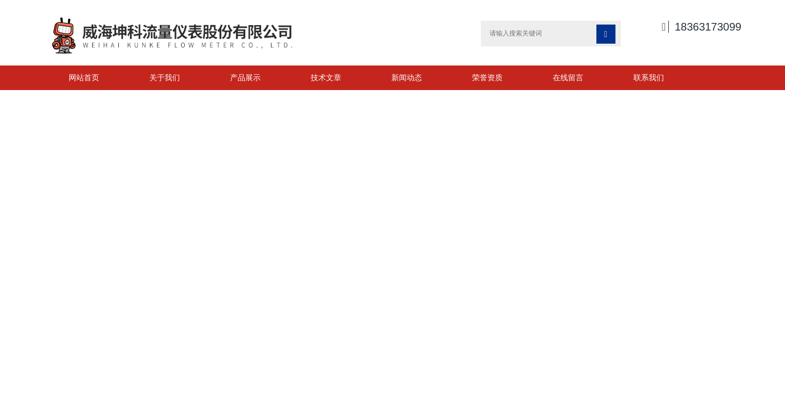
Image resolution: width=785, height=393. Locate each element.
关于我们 (164, 77)
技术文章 (326, 77)
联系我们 (648, 77)
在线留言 (568, 77)
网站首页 (84, 77)
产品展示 (245, 77)
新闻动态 (406, 77)
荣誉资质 (487, 77)
